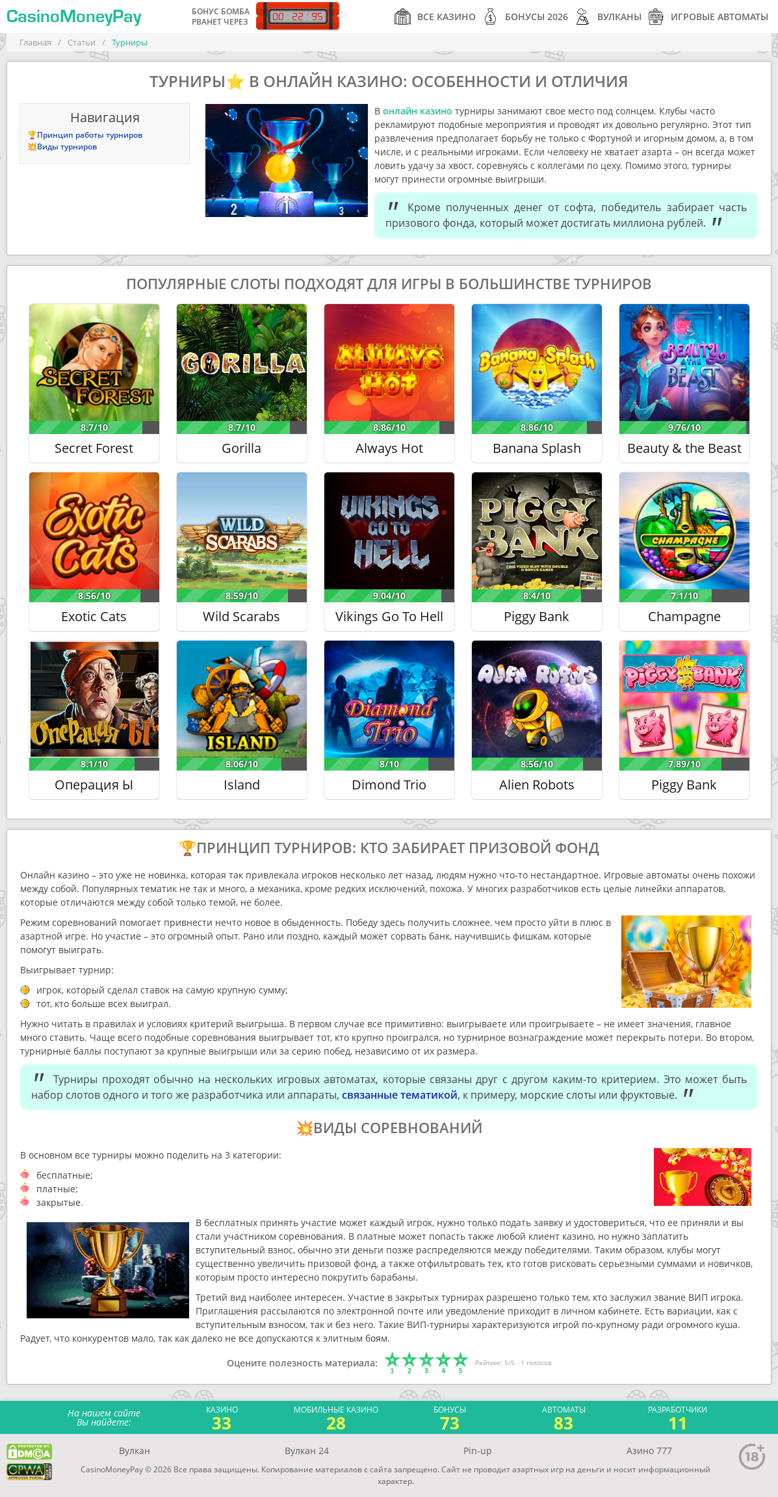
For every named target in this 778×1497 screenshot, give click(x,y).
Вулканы (608, 16)
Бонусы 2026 (525, 16)
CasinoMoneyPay (73, 17)
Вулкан (134, 1450)
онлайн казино (417, 111)
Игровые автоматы (708, 16)
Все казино (435, 16)
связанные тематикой (400, 1095)
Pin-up (477, 1450)
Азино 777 (649, 1450)
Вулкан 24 (307, 1450)
